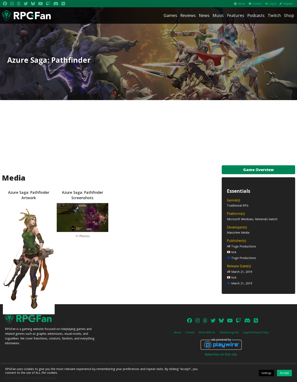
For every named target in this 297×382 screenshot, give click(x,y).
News (204, 15)
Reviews (188, 15)
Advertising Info (229, 332)
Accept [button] (284, 373)
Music (218, 15)
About (241, 3)
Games (170, 15)
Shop (289, 15)
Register (288, 3)
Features (235, 15)
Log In (272, 3)
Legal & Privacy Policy (256, 332)
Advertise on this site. (221, 354)
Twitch (274, 15)
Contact (257, 3)
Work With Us (207, 332)
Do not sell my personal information (30, 377)
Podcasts (256, 15)
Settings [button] (266, 373)
